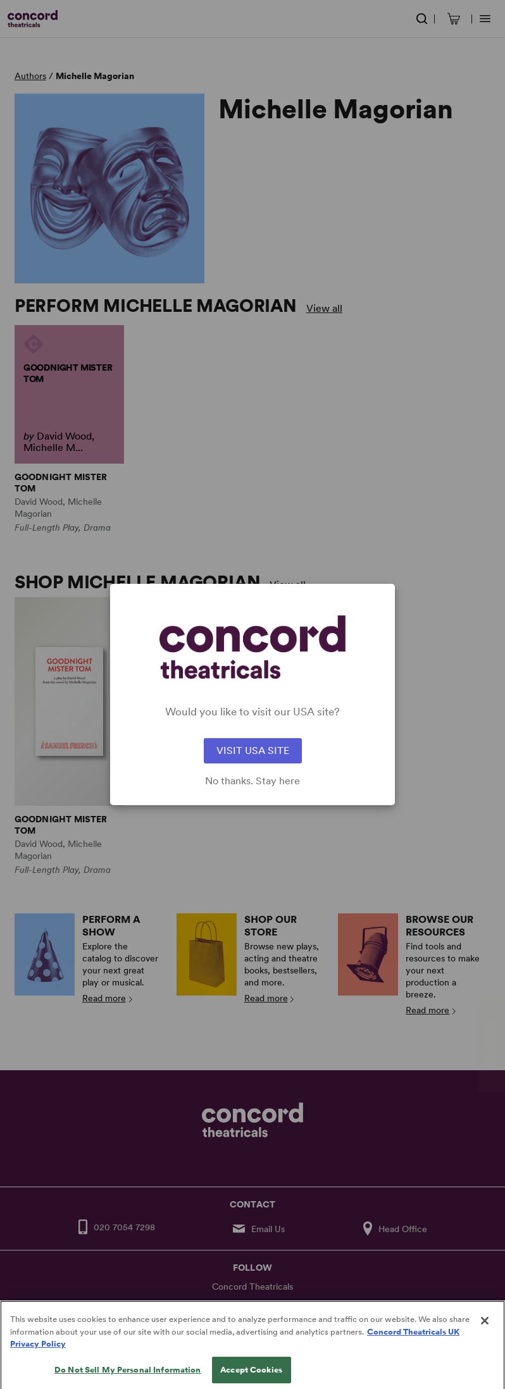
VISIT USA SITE (252, 750)
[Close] (485, 1331)
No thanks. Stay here (252, 781)
